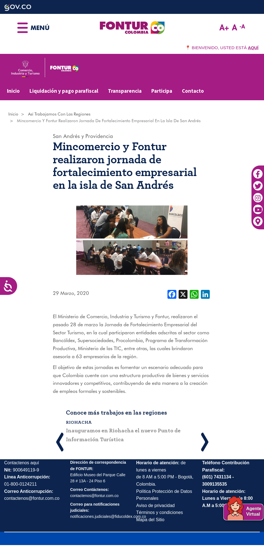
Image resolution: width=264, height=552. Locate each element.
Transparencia (125, 90)
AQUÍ (253, 47)
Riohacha (79, 422)
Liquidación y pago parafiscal (63, 90)
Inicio (13, 90)
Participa (161, 90)
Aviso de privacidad (155, 505)
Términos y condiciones (159, 512)
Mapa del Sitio (150, 519)
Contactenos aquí (21, 462)
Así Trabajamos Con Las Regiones (59, 114)
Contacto (193, 90)
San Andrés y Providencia (83, 136)
